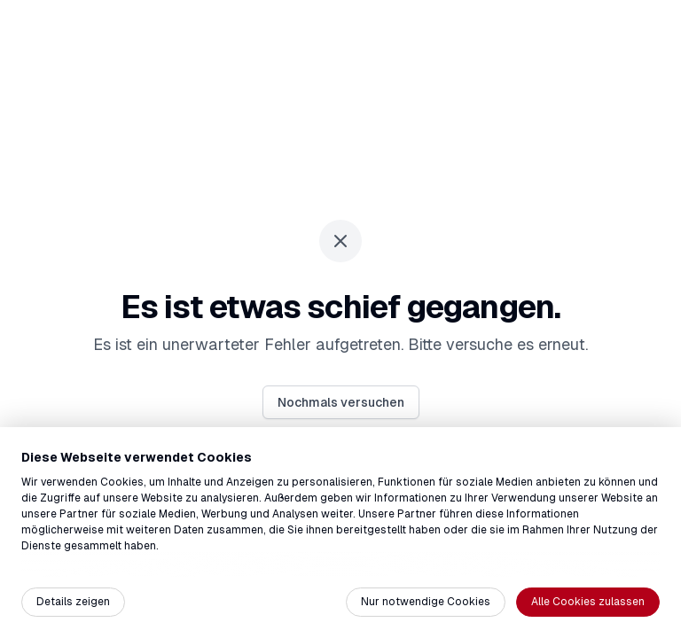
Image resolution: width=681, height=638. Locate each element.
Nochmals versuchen (341, 402)
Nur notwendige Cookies (425, 601)
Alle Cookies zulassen (588, 601)
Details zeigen (73, 601)
